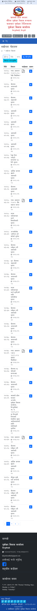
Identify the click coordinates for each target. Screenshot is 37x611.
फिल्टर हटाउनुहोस (10, 60)
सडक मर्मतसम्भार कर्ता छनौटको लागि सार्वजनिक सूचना (15, 295)
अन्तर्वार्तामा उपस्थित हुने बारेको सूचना (15, 236)
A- (25, 36)
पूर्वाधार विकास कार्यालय (19, 27)
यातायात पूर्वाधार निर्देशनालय (19, 24)
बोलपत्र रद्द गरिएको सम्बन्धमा (15, 373)
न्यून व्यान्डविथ (7, 36)
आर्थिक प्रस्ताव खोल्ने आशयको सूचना (15, 177)
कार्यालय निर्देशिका (7, 1)
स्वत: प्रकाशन (15, 439)
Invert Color (17, 36)
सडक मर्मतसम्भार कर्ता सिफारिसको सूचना (15, 220)
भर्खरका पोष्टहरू (10, 51)
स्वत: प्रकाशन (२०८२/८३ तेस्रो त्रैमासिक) (15, 75)
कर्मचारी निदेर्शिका (20, 1)
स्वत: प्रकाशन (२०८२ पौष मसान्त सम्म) (15, 205)
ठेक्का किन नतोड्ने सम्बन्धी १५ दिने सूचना (15, 161)
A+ (33, 36)
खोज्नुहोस (27, 57)
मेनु (5, 41)
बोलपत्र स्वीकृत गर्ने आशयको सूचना (15, 251)
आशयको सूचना (15, 114)
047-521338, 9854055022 (15, 3)
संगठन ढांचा (31, 1)
